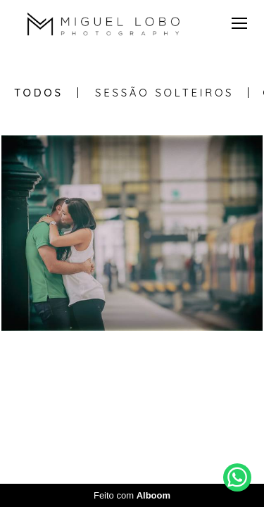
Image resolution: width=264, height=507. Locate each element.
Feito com (132, 495)
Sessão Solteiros (164, 92)
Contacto (172, 423)
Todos (38, 92)
